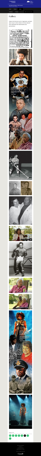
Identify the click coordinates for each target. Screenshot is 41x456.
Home (10, 9)
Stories (15, 9)
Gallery (20, 9)
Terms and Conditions (20, 445)
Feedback (11, 11)
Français (16, 11)
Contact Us (20, 446)
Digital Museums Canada (20, 449)
